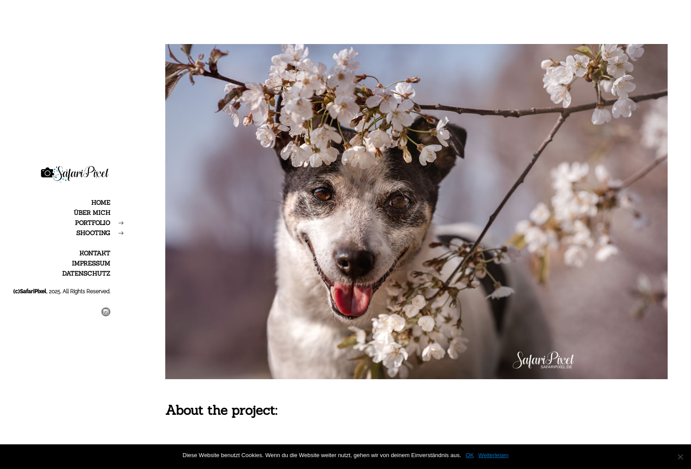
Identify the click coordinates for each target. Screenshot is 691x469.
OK (470, 455)
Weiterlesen (493, 455)
